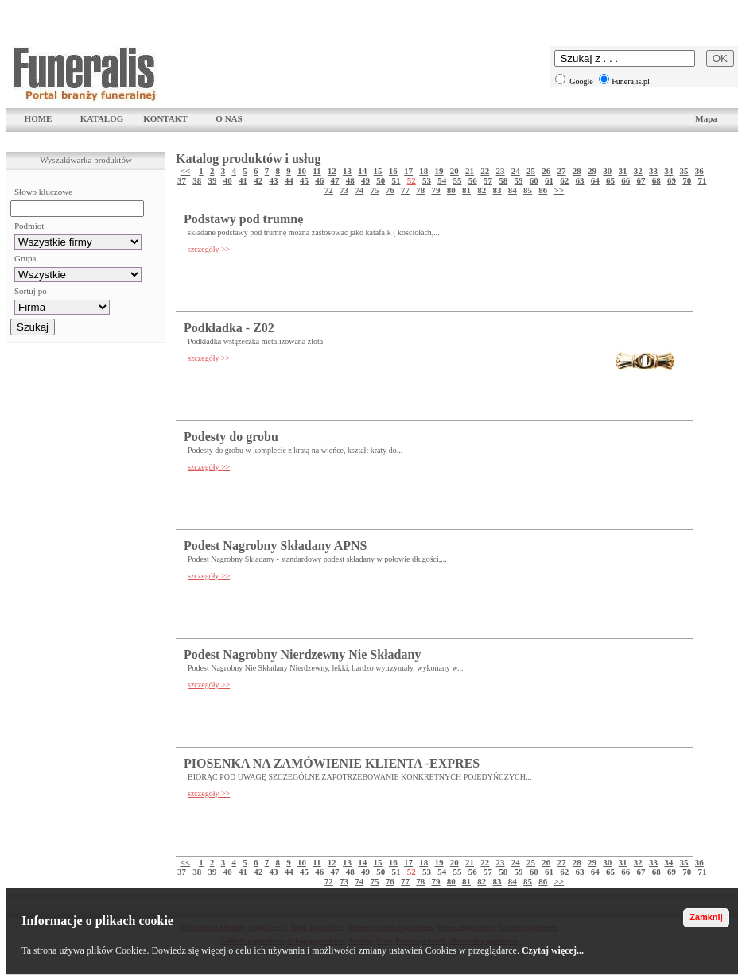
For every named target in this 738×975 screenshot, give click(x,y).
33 (653, 171)
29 (592, 171)
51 (396, 180)
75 (375, 190)
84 (512, 190)
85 (527, 190)
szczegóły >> (209, 249)
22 (484, 171)
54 (441, 180)
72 (328, 190)
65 (610, 180)
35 (684, 171)
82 (481, 190)
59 (519, 180)
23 (500, 171)
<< (186, 171)
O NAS (229, 118)
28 (577, 171)
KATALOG (102, 118)
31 (623, 171)
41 (243, 180)
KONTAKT (165, 118)
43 (274, 180)
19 (439, 171)
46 (319, 180)
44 (289, 180)
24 (515, 171)
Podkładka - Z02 (229, 328)
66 (625, 180)
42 (258, 180)
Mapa (706, 118)
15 (378, 171)
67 (641, 180)
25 (530, 171)
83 (497, 190)
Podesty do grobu (231, 436)
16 (393, 171)
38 (196, 180)
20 (454, 171)
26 (546, 171)
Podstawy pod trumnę (243, 219)
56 (472, 180)
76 (390, 190)
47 (335, 180)
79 (436, 190)
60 (534, 180)
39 (212, 180)
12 (332, 171)
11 (316, 171)
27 (561, 171)
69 (671, 180)
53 (426, 180)
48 (350, 180)
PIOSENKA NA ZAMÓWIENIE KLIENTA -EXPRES (332, 763)
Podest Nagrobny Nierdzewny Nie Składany (302, 654)
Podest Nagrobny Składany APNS (275, 545)
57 (488, 180)
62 (564, 180)
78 (420, 190)
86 (542, 190)
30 (607, 171)
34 (668, 171)
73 (344, 190)
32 (638, 171)
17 (408, 171)
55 (457, 180)
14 (362, 171)
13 (347, 171)
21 (469, 171)
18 (423, 171)
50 (380, 180)
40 (227, 180)
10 (301, 171)
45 (304, 180)
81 (466, 190)
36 (699, 171)
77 (405, 190)
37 (181, 180)
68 (656, 180)
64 (595, 180)
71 (702, 180)
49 (365, 180)
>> (559, 190)
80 (451, 190)
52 (411, 180)
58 (503, 180)
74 (359, 190)
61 (549, 180)
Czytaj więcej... (553, 950)
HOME (38, 118)
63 (580, 180)
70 (686, 180)
